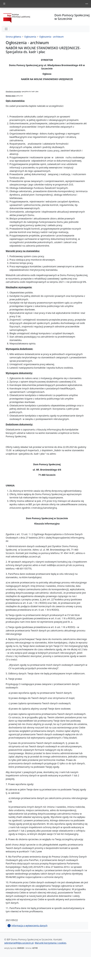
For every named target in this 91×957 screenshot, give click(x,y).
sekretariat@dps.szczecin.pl (19, 942)
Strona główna (13, 36)
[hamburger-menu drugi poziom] (6, 29)
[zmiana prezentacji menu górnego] (86, 3)
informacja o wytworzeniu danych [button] (27, 925)
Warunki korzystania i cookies (50, 942)
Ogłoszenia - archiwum (51, 36)
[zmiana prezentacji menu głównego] (4, 3)
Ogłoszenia (30, 36)
